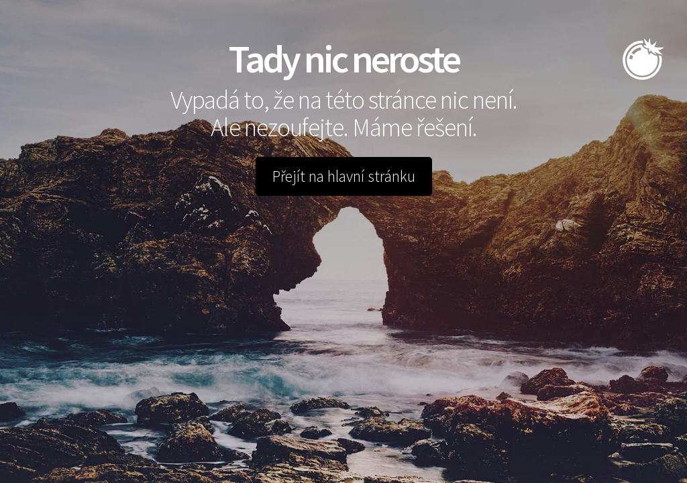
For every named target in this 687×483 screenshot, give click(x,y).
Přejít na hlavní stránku (343, 176)
